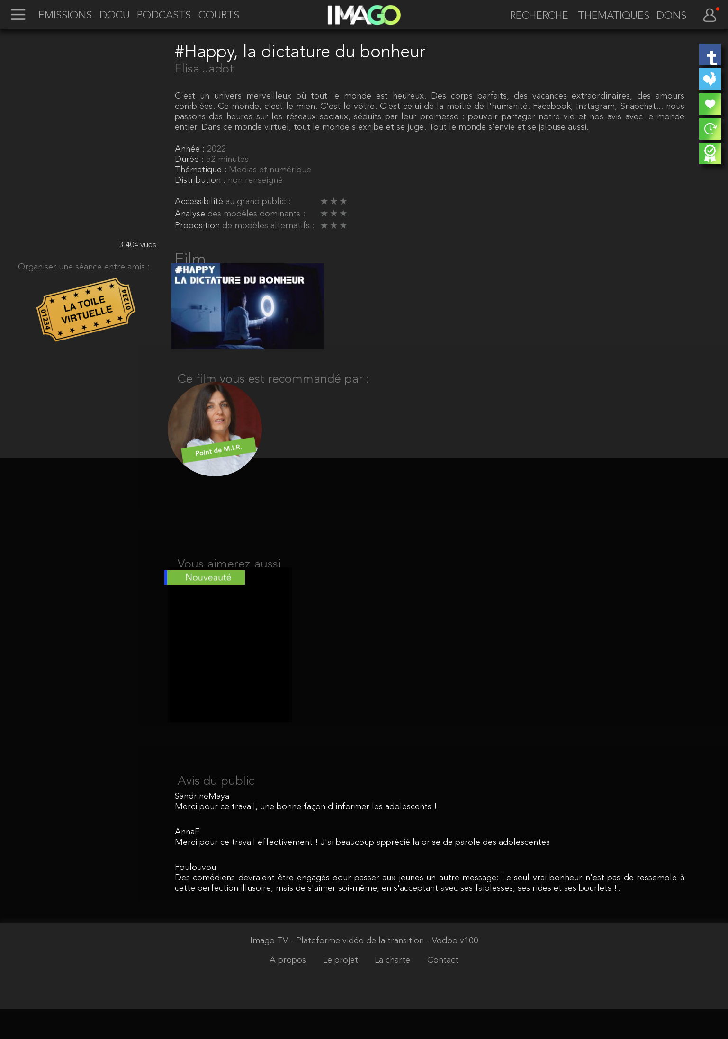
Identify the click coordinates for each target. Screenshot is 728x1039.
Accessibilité (200, 201)
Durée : (190, 159)
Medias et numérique (270, 170)
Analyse (191, 214)
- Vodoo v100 (452, 971)
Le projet (341, 990)
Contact (442, 990)
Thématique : (202, 170)
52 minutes (227, 159)
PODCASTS (164, 15)
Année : (191, 149)
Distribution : (201, 180)
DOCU (114, 15)
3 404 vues (137, 245)
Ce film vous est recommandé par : (273, 391)
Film (190, 260)
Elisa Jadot (204, 69)
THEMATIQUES (613, 16)
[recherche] (534, 16)
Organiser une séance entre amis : (84, 267)
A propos (289, 990)
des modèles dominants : (256, 214)
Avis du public (216, 812)
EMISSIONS (65, 15)
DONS (671, 16)
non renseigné (255, 180)
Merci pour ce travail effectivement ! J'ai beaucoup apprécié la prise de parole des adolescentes (362, 873)
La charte (394, 990)
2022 (216, 149)
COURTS (218, 15)
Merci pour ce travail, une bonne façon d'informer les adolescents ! (306, 837)
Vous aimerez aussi (229, 583)
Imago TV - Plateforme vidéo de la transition (338, 971)
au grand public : (257, 201)
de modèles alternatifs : (268, 226)
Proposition (198, 226)
